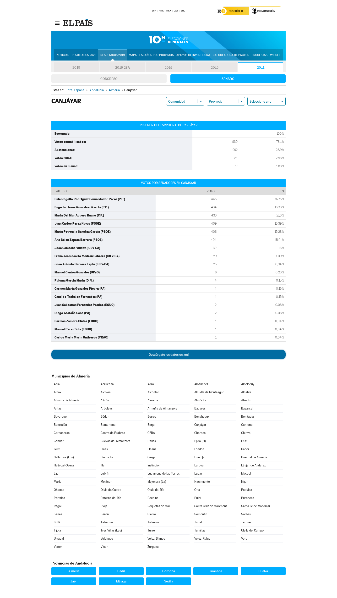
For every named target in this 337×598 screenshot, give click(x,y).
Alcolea (106, 392)
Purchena (247, 498)
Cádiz (121, 571)
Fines (104, 449)
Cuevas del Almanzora (115, 441)
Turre (151, 531)
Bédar (105, 417)
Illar (103, 466)
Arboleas (107, 409)
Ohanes (59, 490)
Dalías (151, 441)
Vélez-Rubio (202, 539)
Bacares (200, 409)
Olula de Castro (111, 490)
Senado (228, 79)
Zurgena (153, 547)
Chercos (200, 433)
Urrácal (59, 539)
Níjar (244, 482)
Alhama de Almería (66, 401)
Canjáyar (200, 425)
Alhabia (246, 392)
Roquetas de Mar (158, 506)
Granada (216, 571)
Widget (275, 55)
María (57, 482)
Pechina (152, 498)
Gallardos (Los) (64, 458)
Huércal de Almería (254, 458)
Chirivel (246, 433)
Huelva (263, 571)
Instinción (153, 466)
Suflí (57, 523)
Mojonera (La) (156, 482)
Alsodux (246, 401)
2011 (260, 68)
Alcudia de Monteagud (209, 392)
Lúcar (198, 474)
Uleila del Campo (252, 531)
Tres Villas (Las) (111, 531)
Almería (152, 401)
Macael (246, 474)
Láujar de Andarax (253, 466)
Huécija (199, 458)
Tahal (198, 523)
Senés (58, 514)
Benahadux (201, 417)
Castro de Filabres (113, 433)
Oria (197, 490)
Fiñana (152, 449)
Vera (244, 539)
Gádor (245, 449)
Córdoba (168, 571)
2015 (214, 68)
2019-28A (122, 68)
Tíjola (57, 531)
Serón (105, 514)
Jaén (73, 582)
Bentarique (108, 425)
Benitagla (247, 417)
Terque (246, 523)
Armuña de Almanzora (162, 409)
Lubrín (105, 474)
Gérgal (151, 458)
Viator (58, 547)
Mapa (133, 55)
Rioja (104, 506)
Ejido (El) (200, 441)
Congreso (109, 79)
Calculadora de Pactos (231, 55)
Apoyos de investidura (193, 55)
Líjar (57, 474)
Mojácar (106, 482)
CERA (151, 433)
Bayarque (60, 417)
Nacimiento (202, 482)
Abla (57, 384)
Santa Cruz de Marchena (211, 506)
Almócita (200, 401)
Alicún (105, 401)
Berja (151, 425)
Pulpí (197, 498)
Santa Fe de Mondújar (255, 506)
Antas (57, 409)
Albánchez (201, 384)
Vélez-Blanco (156, 539)
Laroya (199, 466)
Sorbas (246, 514)
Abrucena (107, 384)
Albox (57, 392)
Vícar (104, 547)
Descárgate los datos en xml (169, 355)
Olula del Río (155, 490)
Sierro (151, 514)
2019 (76, 68)
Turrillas (199, 531)
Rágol (57, 506)
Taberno (153, 523)
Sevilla (168, 582)
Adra (150, 384)
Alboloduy (247, 384)
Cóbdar (59, 441)
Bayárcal (247, 409)
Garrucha (107, 458)
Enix (244, 441)
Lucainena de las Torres (163, 474)
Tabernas (107, 523)
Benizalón (60, 425)
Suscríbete (237, 11)
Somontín (200, 514)
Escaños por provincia (156, 55)
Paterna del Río (111, 498)
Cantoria (247, 425)
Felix (57, 449)
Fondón (199, 449)
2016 (168, 68)
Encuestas (259, 55)
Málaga (121, 582)
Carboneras (62, 433)
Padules (246, 490)
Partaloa (59, 498)
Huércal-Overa (64, 466)
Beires (151, 417)
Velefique (107, 539)
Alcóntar (153, 392)
